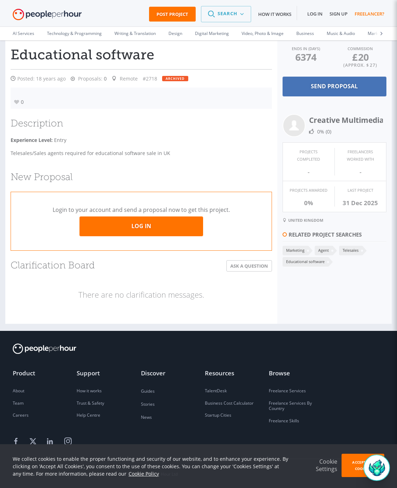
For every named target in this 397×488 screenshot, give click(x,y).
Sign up (339, 14)
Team (18, 402)
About (18, 390)
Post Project (172, 14)
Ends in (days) (305, 48)
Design (175, 33)
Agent (322, 249)
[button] (226, 14)
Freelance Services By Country (290, 405)
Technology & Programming (74, 33)
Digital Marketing (212, 33)
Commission (360, 48)
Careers (21, 414)
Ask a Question (248, 265)
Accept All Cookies (362, 465)
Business (305, 33)
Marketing (294, 249)
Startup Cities (218, 414)
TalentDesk (216, 390)
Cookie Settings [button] (326, 465)
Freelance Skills (284, 420)
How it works (274, 14)
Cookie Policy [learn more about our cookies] (144, 473)
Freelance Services (287, 390)
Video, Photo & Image (263, 33)
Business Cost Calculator (229, 402)
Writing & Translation (135, 33)
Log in (314, 14)
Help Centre (88, 414)
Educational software (304, 261)
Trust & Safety (90, 402)
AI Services (23, 33)
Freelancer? (369, 14)
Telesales (349, 249)
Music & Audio (341, 33)
